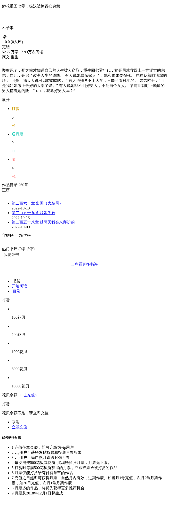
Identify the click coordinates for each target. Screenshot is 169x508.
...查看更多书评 (85, 264)
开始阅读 (19, 286)
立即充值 (19, 427)
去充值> (30, 395)
